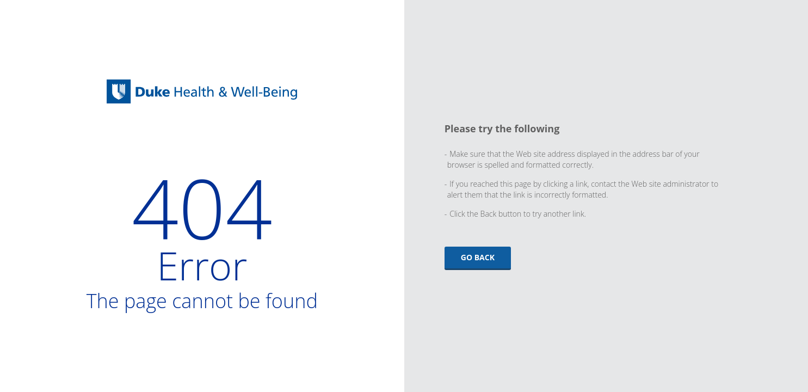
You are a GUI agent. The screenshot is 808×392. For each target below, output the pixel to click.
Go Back (478, 257)
